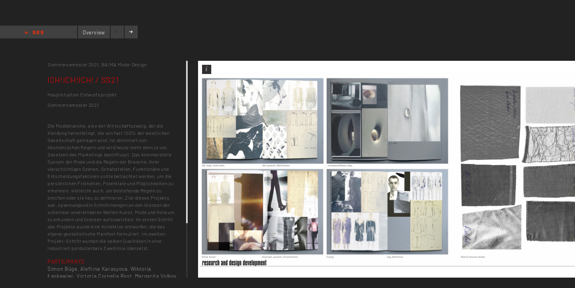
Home (34, 33)
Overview (94, 32)
